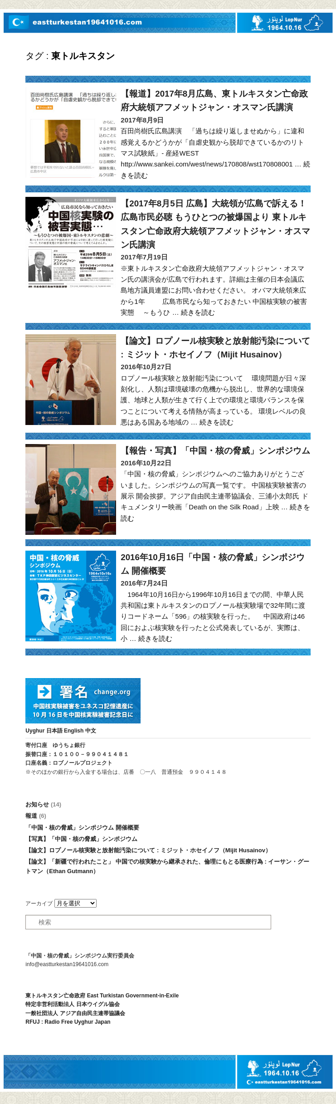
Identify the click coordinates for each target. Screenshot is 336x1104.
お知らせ (43, 804)
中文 (90, 731)
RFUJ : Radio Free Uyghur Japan (67, 1022)
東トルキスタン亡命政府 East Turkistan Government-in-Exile (102, 995)
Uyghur (34, 731)
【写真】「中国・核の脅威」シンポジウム (81, 838)
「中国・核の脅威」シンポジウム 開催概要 (82, 827)
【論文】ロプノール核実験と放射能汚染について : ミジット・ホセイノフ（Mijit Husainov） (148, 850)
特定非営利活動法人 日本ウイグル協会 (72, 1004)
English (73, 731)
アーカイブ (39, 903)
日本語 (54, 731)
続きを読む (198, 312)
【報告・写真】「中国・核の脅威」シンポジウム (215, 450)
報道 (35, 815)
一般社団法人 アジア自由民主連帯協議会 (75, 1013)
